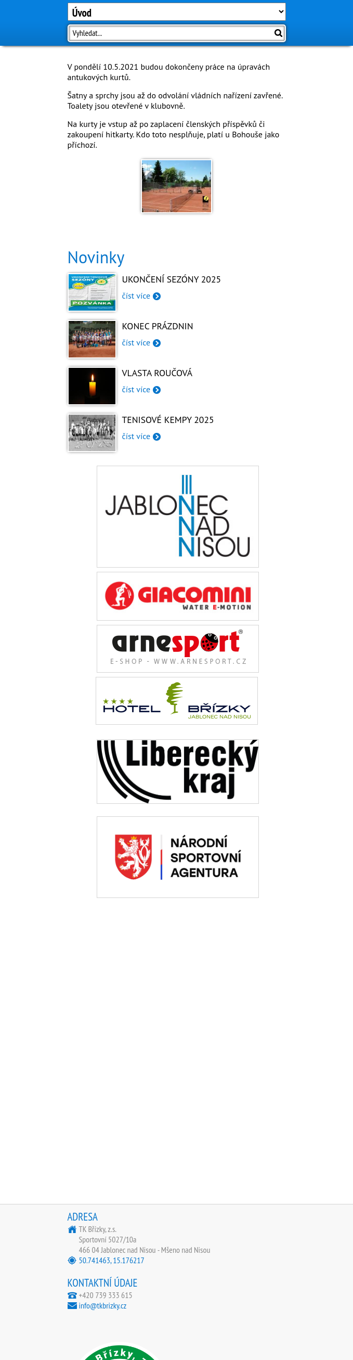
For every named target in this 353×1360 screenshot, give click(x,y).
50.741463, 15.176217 (112, 1260)
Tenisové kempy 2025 (168, 420)
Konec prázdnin (157, 326)
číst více (136, 295)
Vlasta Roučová (157, 373)
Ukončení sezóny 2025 (171, 279)
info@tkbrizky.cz (103, 1305)
